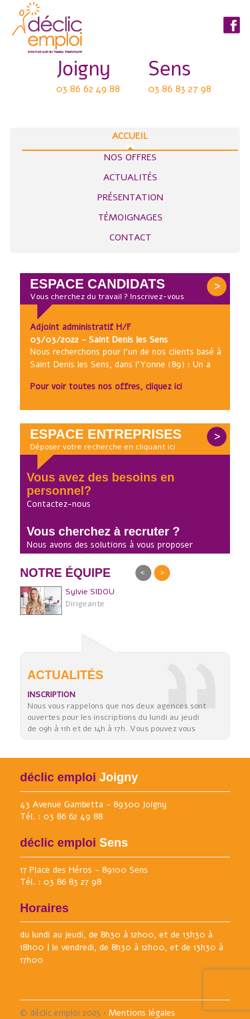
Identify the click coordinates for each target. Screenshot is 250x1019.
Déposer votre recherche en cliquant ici (102, 446)
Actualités (130, 177)
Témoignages (130, 217)
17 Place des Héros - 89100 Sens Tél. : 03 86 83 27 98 (84, 876)
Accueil (130, 140)
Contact (130, 237)
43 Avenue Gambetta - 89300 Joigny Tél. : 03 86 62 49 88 (93, 811)
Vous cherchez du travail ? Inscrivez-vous (107, 296)
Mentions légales (142, 1013)
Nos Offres (130, 157)
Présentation (130, 197)
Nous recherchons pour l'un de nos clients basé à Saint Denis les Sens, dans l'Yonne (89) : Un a (125, 358)
